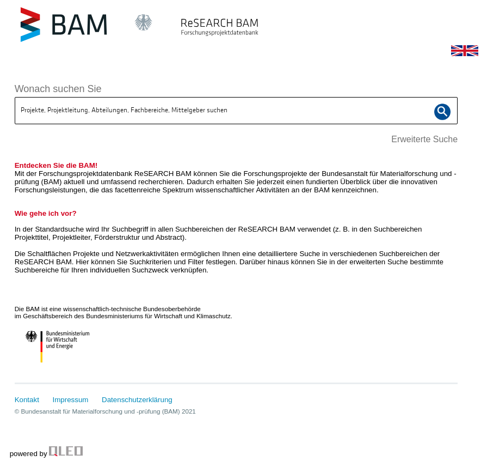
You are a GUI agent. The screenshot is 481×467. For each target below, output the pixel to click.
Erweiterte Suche (424, 139)
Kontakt (27, 400)
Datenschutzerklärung (137, 400)
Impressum (71, 400)
